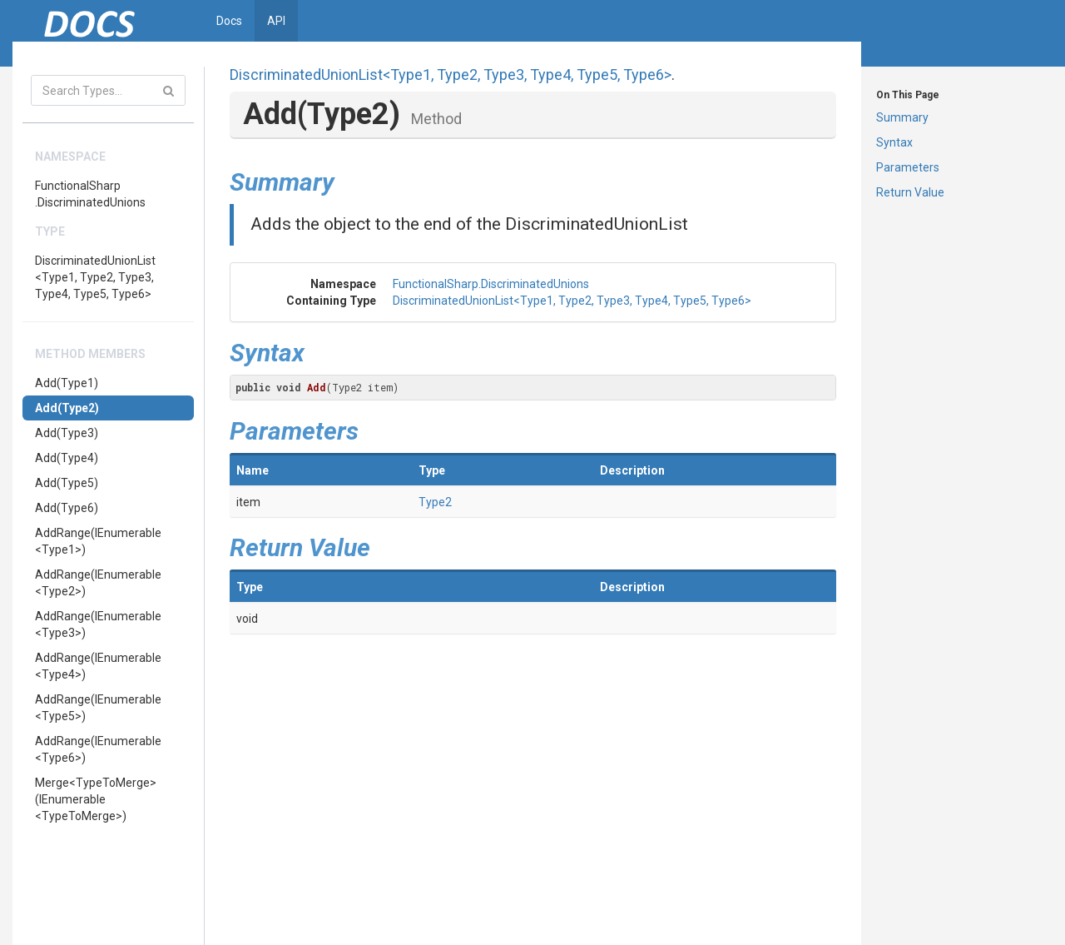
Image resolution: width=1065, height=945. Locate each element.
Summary (902, 117)
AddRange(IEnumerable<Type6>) (98, 749)
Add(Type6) (66, 508)
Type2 (435, 502)
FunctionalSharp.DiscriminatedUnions (90, 194)
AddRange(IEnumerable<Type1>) (98, 541)
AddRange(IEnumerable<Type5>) (98, 708)
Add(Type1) (66, 383)
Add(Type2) (67, 408)
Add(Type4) (66, 458)
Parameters (907, 167)
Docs (229, 20)
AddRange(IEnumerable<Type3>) (98, 624)
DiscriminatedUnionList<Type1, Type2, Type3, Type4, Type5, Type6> (95, 277)
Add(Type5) (66, 483)
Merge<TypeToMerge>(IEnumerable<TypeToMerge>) (95, 799)
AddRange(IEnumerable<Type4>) (98, 666)
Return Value (910, 192)
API (276, 20)
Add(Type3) (66, 433)
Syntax (894, 142)
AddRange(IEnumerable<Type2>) (98, 583)
